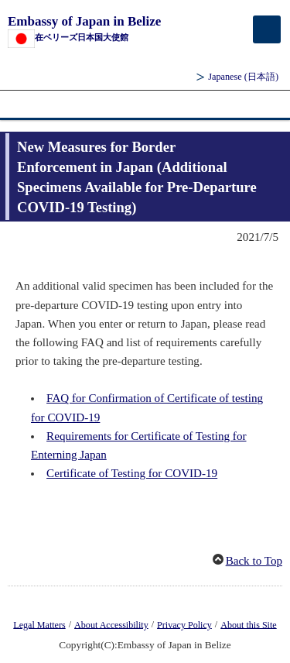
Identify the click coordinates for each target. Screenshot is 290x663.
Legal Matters (39, 624)
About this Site (248, 624)
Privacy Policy (184, 624)
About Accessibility (111, 624)
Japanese (243, 76)
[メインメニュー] (267, 29)
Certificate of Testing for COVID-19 (131, 473)
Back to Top (254, 561)
